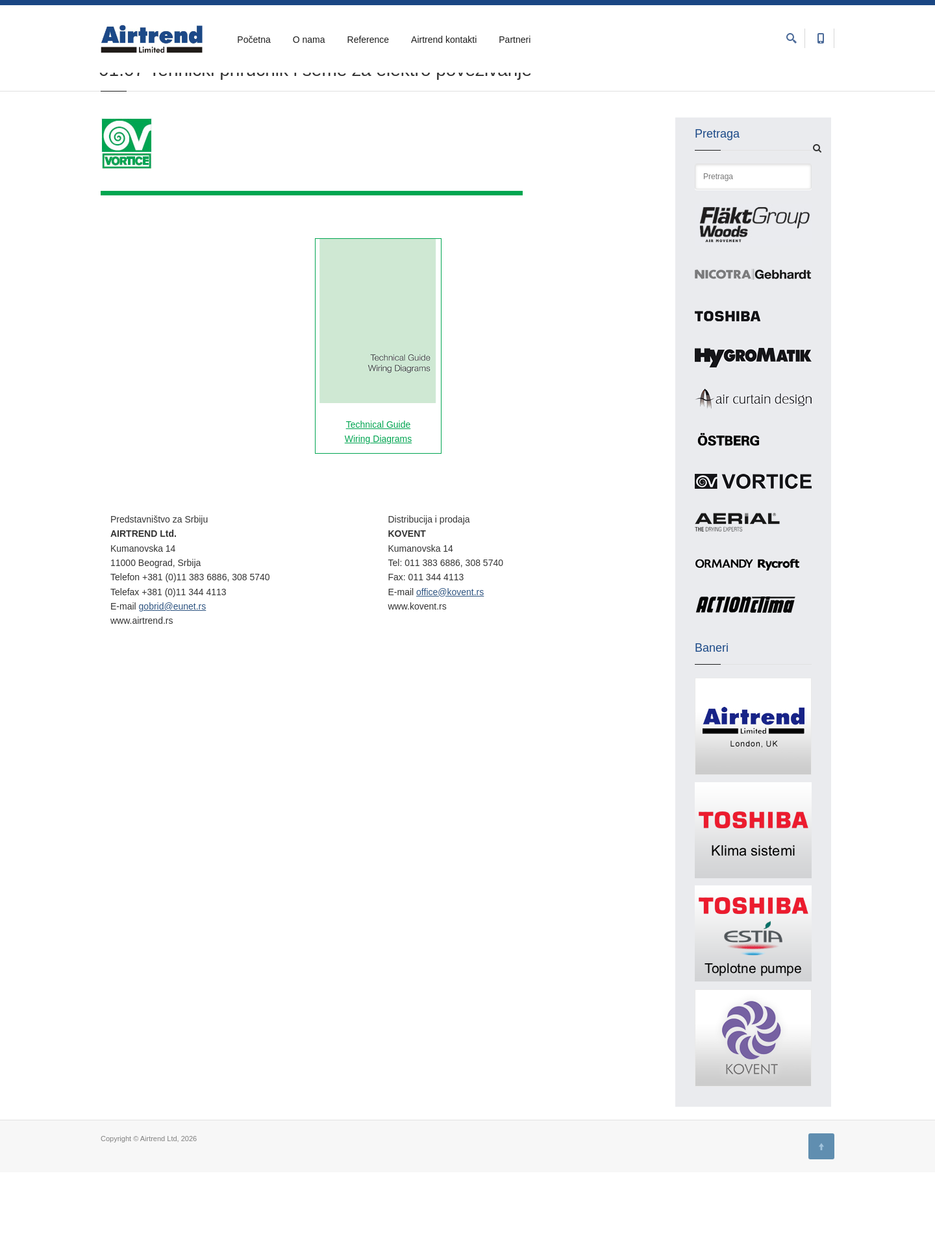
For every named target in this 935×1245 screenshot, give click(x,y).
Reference (368, 39)
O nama (309, 39)
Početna (253, 39)
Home (110, 99)
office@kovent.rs (450, 664)
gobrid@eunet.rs (172, 679)
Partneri (514, 39)
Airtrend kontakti (444, 39)
